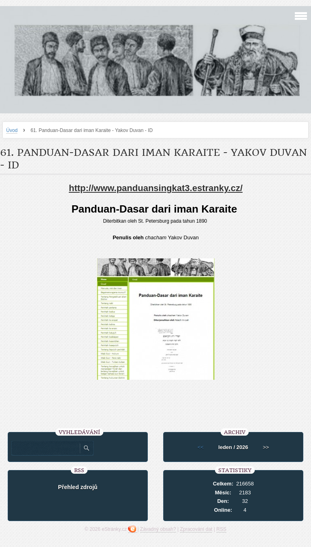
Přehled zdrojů (77, 487)
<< (201, 447)
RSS (221, 529)
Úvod (11, 130)
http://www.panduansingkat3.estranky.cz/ (156, 188)
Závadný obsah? (158, 529)
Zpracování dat (196, 529)
